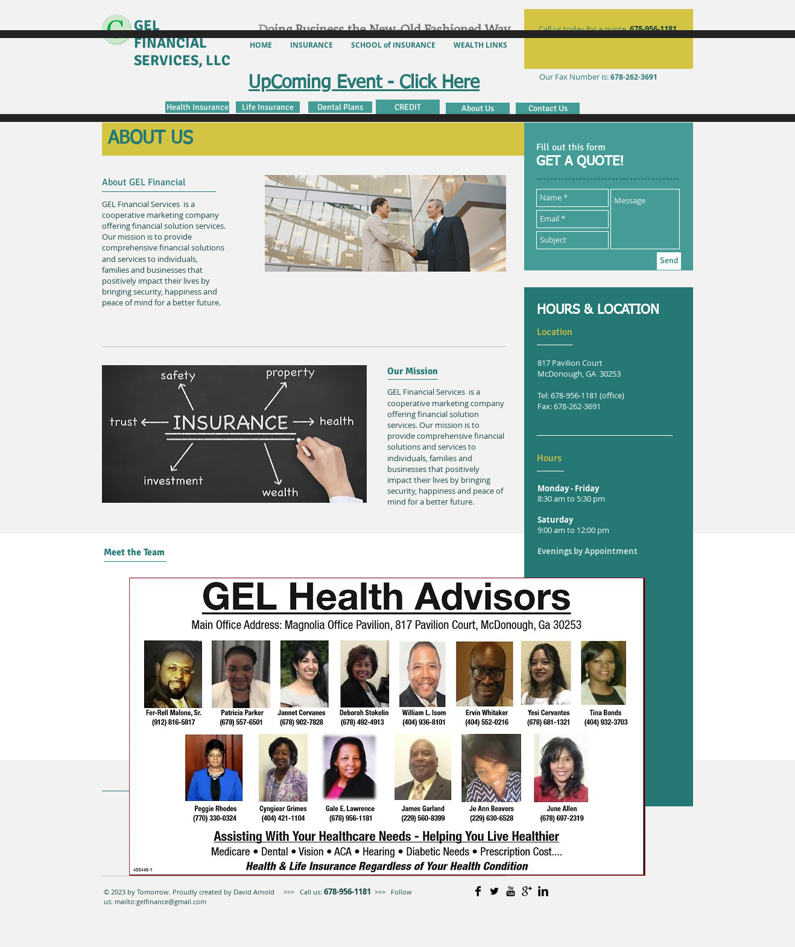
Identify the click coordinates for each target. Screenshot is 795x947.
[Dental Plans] (340, 107)
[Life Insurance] (268, 107)
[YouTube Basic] (510, 891)
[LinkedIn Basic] (543, 891)
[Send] (669, 261)
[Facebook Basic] (478, 891)
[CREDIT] (408, 107)
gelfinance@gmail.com (171, 901)
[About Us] (478, 108)
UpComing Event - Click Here (364, 83)
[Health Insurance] (197, 107)
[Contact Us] (548, 108)
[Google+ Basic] (527, 891)
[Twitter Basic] (494, 891)
